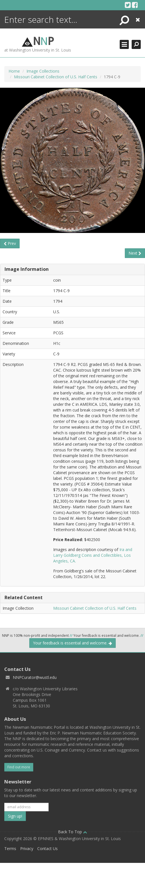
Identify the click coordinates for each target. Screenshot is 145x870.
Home (14, 71)
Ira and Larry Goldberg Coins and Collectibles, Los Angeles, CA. (92, 555)
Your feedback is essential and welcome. (72, 643)
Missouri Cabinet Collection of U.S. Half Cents (55, 76)
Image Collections (42, 71)
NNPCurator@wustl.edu (35, 677)
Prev (10, 243)
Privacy (26, 848)
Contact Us (47, 848)
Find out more (18, 767)
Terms (10, 848)
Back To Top (72, 831)
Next (135, 253)
